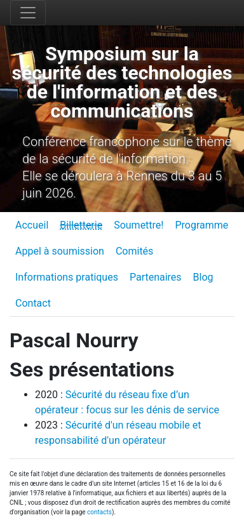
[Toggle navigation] (28, 12)
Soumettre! (138, 225)
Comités (134, 251)
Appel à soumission (59, 251)
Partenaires (156, 277)
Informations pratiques (66, 277)
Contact (33, 303)
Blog (203, 277)
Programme (201, 225)
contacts (99, 512)
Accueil (31, 225)
